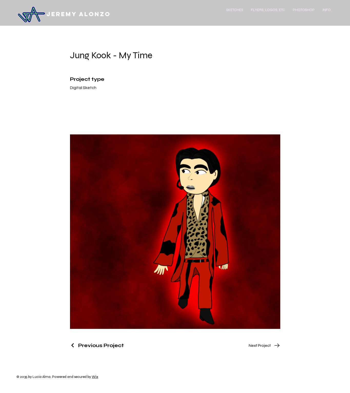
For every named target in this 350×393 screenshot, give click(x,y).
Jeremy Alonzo (78, 14)
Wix (95, 377)
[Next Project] (264, 345)
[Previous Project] (97, 345)
